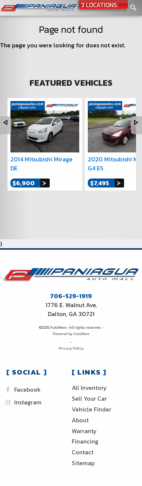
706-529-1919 (71, 295)
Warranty (84, 430)
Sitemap (83, 462)
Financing (85, 441)
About (80, 420)
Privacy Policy (71, 348)
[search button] (133, 5)
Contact (82, 452)
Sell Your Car (89, 398)
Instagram (22, 402)
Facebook (22, 389)
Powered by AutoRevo (71, 334)
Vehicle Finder (91, 409)
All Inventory (89, 387)
